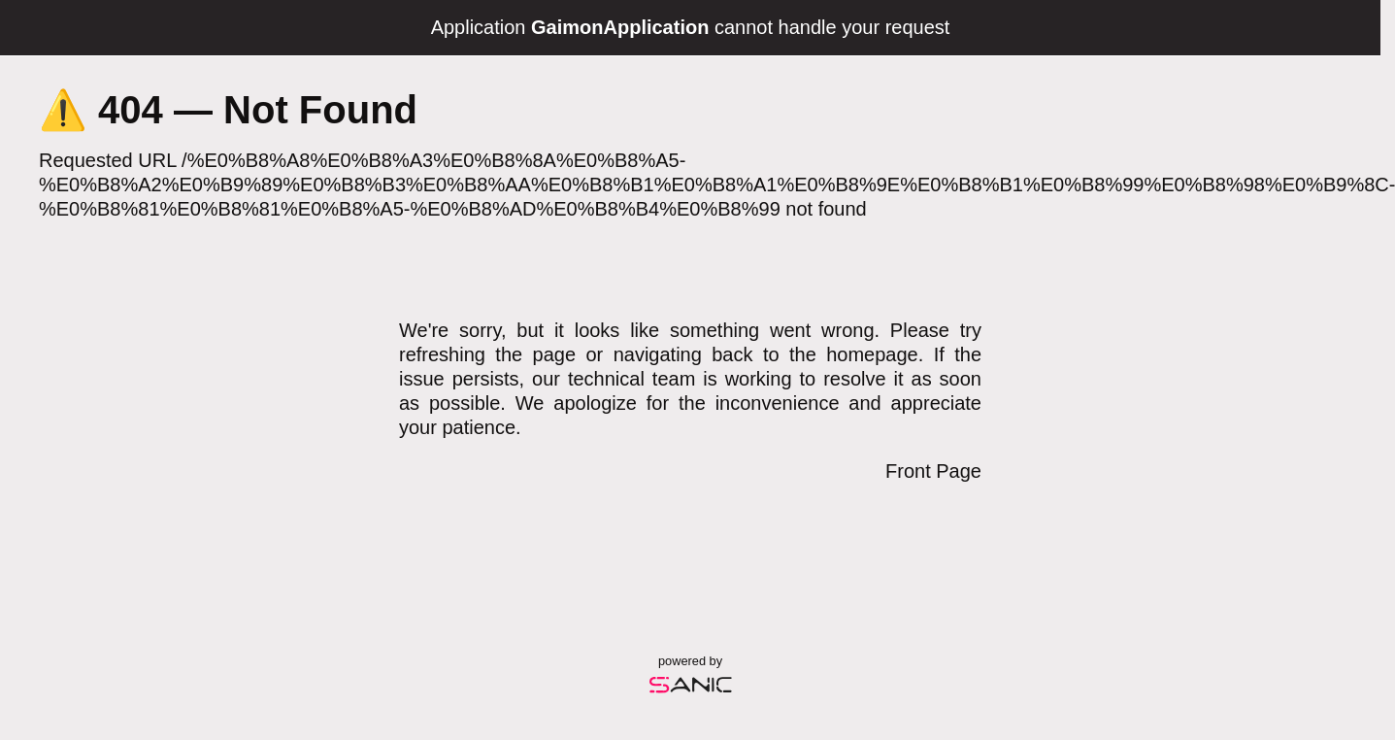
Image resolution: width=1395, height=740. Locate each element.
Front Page (933, 471)
